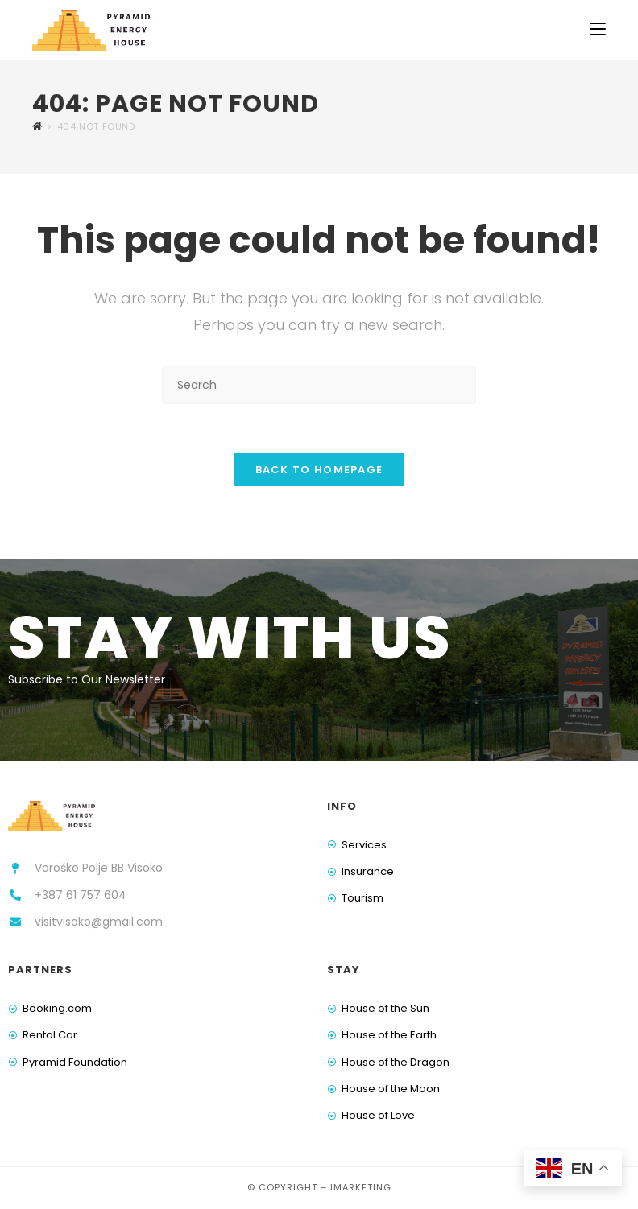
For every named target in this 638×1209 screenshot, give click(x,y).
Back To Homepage (319, 469)
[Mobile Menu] (598, 29)
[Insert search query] (319, 385)
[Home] (37, 126)
